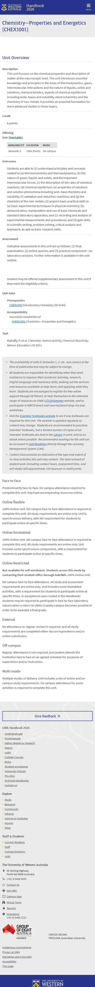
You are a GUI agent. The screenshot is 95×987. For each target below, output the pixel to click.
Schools (9, 813)
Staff (7, 847)
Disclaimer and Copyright (17, 957)
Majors (8, 748)
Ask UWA (12, 890)
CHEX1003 (15, 305)
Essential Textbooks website (37, 416)
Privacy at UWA (11, 952)
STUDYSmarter (54, 401)
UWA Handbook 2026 (16, 727)
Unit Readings (38, 444)
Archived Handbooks (17, 780)
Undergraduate (13, 733)
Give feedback (45, 716)
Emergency (13, 914)
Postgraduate (13, 738)
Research (10, 804)
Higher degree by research (20, 743)
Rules (8, 762)
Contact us (11, 785)
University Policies (15, 771)
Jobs (7, 856)
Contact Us (13, 885)
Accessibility (9, 961)
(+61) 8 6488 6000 (16, 879)
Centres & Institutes (16, 818)
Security (11, 908)
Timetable (15, 137)
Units (8, 752)
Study (8, 799)
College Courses (14, 757)
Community (12, 809)
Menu (89, 6)
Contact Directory (15, 851)
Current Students (15, 842)
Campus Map (14, 896)
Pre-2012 (10, 776)
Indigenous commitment (16, 947)
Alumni (9, 823)
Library (58, 435)
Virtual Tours (14, 902)
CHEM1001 (19, 321)
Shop (8, 828)
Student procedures (16, 766)
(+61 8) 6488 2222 (16, 917)
